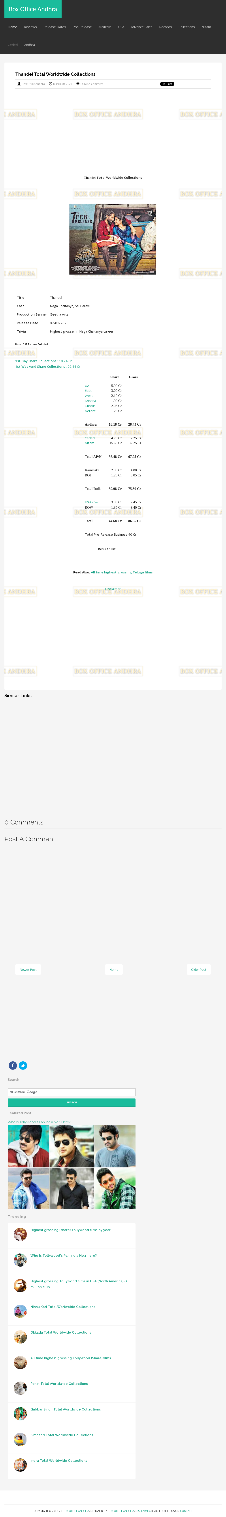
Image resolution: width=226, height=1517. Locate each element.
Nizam (206, 27)
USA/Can (91, 502)
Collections (187, 27)
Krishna (90, 400)
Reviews (30, 27)
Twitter (23, 1065)
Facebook (13, 1065)
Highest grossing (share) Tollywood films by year (70, 1230)
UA (87, 385)
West (89, 395)
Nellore (90, 411)
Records (165, 27)
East (88, 390)
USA (121, 27)
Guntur (90, 406)
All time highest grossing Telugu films (122, 572)
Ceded (13, 44)
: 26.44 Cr (47, 366)
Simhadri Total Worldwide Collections (61, 1435)
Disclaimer (113, 588)
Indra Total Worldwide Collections (58, 1461)
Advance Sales (142, 27)
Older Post (198, 969)
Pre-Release (82, 27)
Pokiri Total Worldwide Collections (59, 1384)
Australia (104, 27)
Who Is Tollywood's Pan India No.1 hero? (39, 1122)
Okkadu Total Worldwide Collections (60, 1332)
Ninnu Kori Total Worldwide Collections (62, 1307)
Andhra (29, 44)
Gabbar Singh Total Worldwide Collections (65, 1409)
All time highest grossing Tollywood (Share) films (70, 1358)
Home (12, 27)
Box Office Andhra (33, 9)
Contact (186, 1511)
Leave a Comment (92, 84)
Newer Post (28, 969)
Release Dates (54, 27)
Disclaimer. (143, 1511)
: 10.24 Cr (43, 361)
